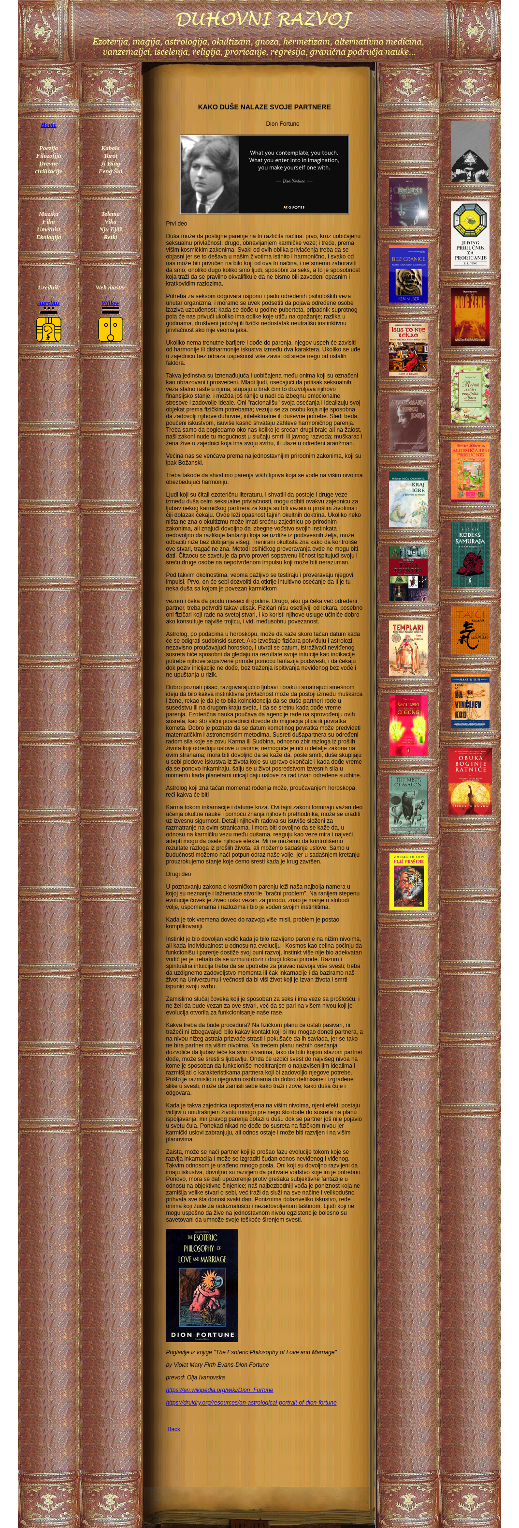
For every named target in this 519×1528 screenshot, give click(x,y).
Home (49, 124)
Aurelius (48, 302)
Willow (110, 302)
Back (173, 1429)
